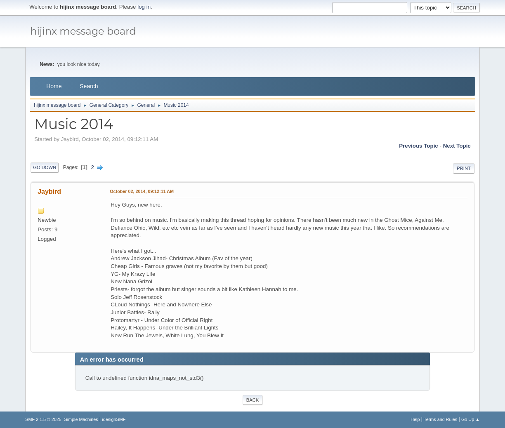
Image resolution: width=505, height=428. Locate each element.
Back (252, 399)
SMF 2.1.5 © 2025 (43, 419)
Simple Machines (81, 419)
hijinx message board (83, 31)
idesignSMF (113, 419)
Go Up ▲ (470, 419)
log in (144, 7)
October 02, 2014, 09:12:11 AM (142, 191)
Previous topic (418, 146)
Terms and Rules (440, 419)
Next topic (457, 146)
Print (464, 168)
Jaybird (49, 191)
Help (415, 419)
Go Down (44, 167)
